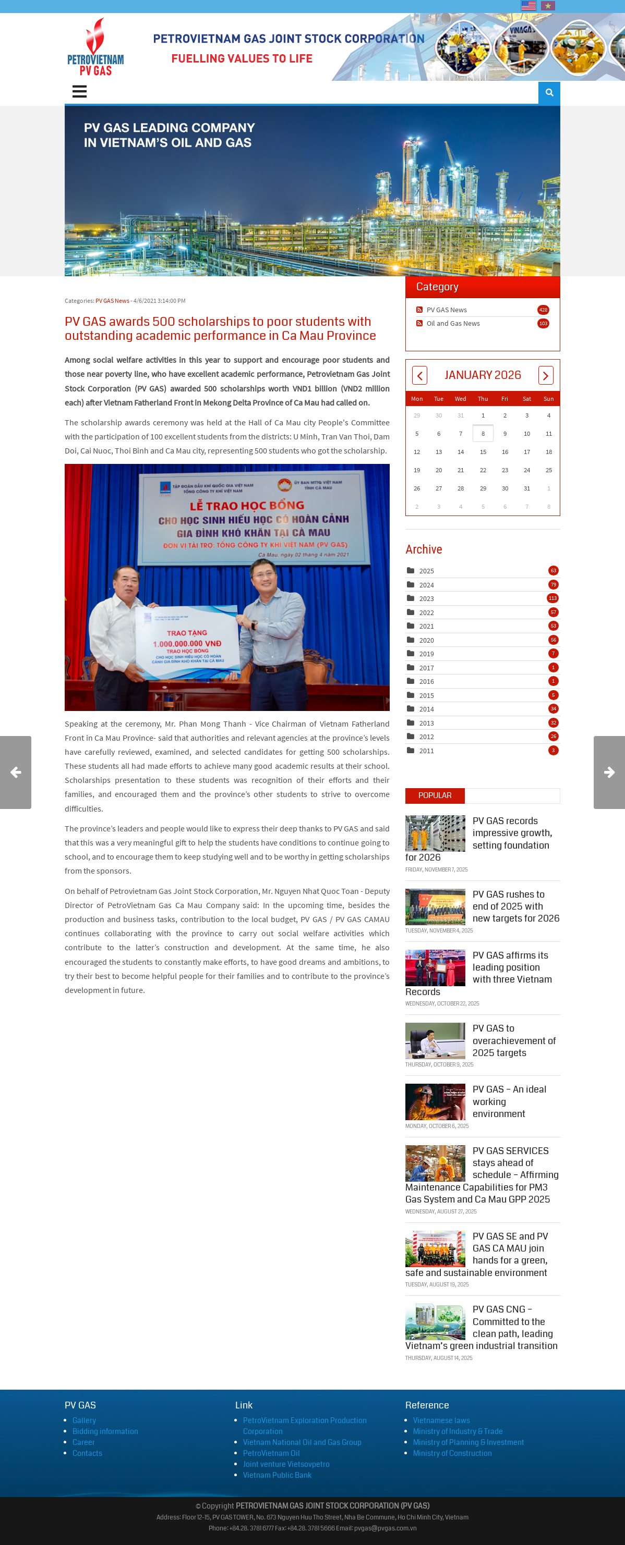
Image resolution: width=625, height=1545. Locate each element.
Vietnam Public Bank (277, 1475)
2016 (426, 681)
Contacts (87, 1453)
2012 (426, 736)
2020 (426, 640)
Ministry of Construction (452, 1453)
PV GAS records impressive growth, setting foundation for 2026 (478, 839)
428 (543, 309)
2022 (426, 612)
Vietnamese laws (441, 1420)
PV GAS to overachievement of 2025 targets (514, 1041)
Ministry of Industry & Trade (458, 1431)
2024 (426, 585)
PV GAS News (112, 300)
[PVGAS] (96, 47)
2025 (426, 570)
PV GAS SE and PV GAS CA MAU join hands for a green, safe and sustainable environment (476, 1255)
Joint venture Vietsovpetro (286, 1464)
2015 (426, 695)
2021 (426, 626)
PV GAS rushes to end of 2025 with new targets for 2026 (516, 907)
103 (543, 323)
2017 (426, 667)
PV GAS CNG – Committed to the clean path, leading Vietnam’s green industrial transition (481, 1328)
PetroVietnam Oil (271, 1453)
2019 (426, 653)
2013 (426, 723)
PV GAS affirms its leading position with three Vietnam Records (478, 974)
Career (84, 1442)
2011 (426, 750)
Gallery (84, 1420)
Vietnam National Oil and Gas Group (302, 1442)
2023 (426, 598)
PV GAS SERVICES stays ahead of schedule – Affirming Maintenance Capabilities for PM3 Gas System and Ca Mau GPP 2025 (482, 1175)
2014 (426, 709)
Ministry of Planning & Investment (468, 1442)
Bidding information (105, 1431)
